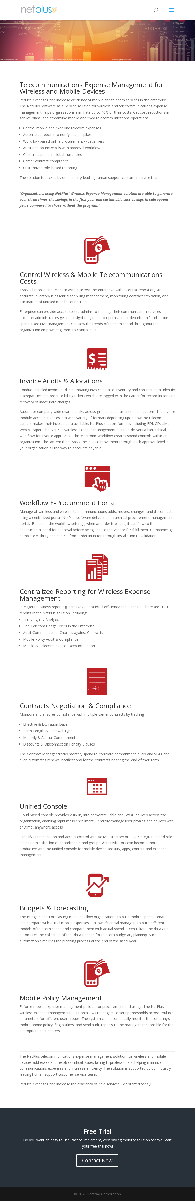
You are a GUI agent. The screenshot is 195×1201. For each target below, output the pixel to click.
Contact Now (97, 1160)
